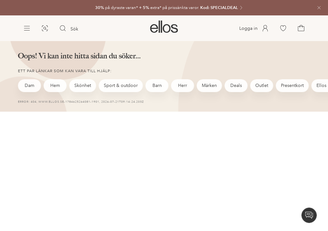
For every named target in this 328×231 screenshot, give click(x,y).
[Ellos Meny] (27, 28)
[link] (164, 7)
